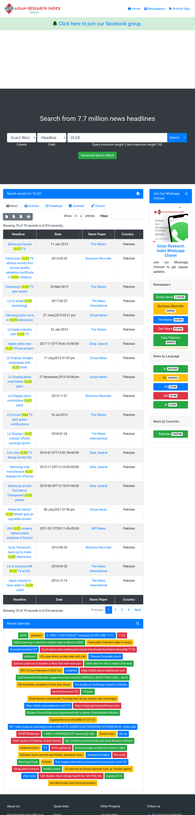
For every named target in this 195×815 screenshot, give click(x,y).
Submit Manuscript (65, 755)
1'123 (122, 555)
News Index (107, 750)
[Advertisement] (97, 59)
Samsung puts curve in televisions (33, 296)
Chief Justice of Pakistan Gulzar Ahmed (37, 661)
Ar (170, 405)
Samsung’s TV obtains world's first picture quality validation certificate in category (34, 258)
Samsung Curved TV (33, 244)
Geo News (170, 329)
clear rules (29, 696)
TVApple (88, 611)
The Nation (109, 244)
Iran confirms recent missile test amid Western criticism (99, 661)
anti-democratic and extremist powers (73, 703)
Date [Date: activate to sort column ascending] (79, 234)
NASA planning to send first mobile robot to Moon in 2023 (48, 562)
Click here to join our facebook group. (100, 24)
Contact (110, 792)
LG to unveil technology (33, 282)
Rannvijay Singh (28, 682)
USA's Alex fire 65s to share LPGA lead (109, 583)
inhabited (71, 590)
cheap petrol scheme (26, 689)
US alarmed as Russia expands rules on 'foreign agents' (98, 689)
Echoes (46, 682)
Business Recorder (171, 308)
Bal (170, 396)
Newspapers (61, 740)
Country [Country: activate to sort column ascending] (132, 234)
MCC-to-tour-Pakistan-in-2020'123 (40, 590)
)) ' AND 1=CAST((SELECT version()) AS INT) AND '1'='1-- (80, 555)
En (170, 378)
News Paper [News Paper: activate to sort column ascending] (108, 234)
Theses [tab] (98, 206)
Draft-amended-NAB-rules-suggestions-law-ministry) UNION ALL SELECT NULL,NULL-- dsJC (73, 597)
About (96, 792)
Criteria (21, 144)
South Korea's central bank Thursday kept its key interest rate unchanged (72, 619)
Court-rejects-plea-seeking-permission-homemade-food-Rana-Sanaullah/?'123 (88, 569)
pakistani (36, 555)
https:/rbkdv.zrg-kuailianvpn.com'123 (48, 626)
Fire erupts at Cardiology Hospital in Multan (101, 604)
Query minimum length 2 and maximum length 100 (127, 144)
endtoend (30, 576)
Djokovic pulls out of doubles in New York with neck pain (47, 583)
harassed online (29, 668)
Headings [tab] (54, 206)
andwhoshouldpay (98, 675)
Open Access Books (66, 745)
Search (174, 137)
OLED (37, 193)
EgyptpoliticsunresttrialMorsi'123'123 (72, 640)
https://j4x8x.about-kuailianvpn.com (103, 590)
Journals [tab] (76, 206)
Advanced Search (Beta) (97, 155)
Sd (170, 387)
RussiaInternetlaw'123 (23, 569)
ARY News (110, 463)
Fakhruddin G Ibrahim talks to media (110, 562)
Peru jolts (120, 675)
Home (57, 735)
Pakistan (171, 434)
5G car (123, 654)
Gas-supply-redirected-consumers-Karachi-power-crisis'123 (90, 682)
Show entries (79, 216)
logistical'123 (114, 696)
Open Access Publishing (68, 750)
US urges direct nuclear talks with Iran (63, 576)
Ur (170, 369)
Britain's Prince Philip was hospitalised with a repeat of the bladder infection (72, 633)
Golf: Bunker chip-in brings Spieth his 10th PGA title (71, 696)
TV (45, 668)
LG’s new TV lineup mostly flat (34, 406)
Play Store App (62, 760)
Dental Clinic (107, 654)
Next (137, 530)
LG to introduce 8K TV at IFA (33, 491)
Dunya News (109, 296)
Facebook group (19, 754)
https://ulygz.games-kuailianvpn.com (97, 626)
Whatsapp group (19, 759)
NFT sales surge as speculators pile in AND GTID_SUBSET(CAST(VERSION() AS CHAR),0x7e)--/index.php (73, 647)
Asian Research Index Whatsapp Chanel (171, 251)
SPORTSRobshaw (28, 654)
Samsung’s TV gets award (34, 273)
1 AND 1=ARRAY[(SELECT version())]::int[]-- (69, 654)
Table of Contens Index (114, 740)
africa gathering (61, 668)
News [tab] (12, 206)
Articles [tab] (32, 206)
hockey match (51, 689)
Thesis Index (108, 745)
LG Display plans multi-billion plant (34, 349)
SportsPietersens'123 (65, 611)
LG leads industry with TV (33, 311)
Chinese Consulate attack (105, 576)
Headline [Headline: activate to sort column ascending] (32, 234)
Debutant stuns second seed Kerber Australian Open (51, 675)
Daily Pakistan (170, 340)
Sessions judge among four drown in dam (100, 668)
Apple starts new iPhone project (33, 320)
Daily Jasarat (110, 320)
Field (51, 144)
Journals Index (109, 735)
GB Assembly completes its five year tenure (44, 604)
